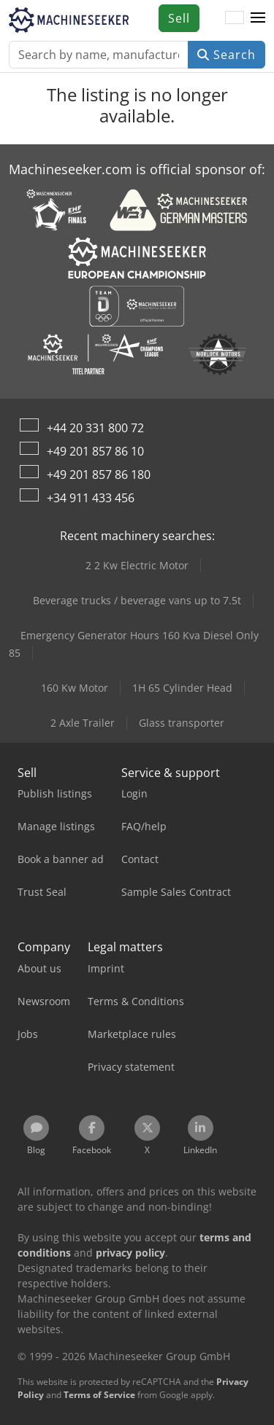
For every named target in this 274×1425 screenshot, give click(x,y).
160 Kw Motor (74, 688)
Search (226, 55)
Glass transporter (181, 723)
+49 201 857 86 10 (95, 451)
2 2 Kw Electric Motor (137, 565)
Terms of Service (99, 1395)
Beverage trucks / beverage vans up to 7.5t (137, 600)
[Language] (234, 18)
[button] (258, 18)
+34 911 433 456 (90, 498)
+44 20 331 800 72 (95, 428)
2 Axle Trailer (82, 723)
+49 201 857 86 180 (99, 474)
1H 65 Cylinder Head (182, 688)
